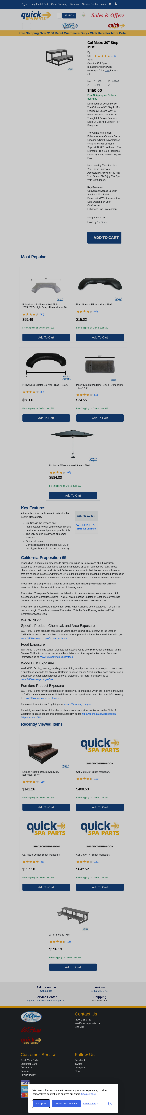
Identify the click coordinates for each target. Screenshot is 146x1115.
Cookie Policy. (88, 1094)
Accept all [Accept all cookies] (41, 1103)
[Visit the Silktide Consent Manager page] (109, 1103)
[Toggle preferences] (90, 1104)
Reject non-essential (66, 1103)
